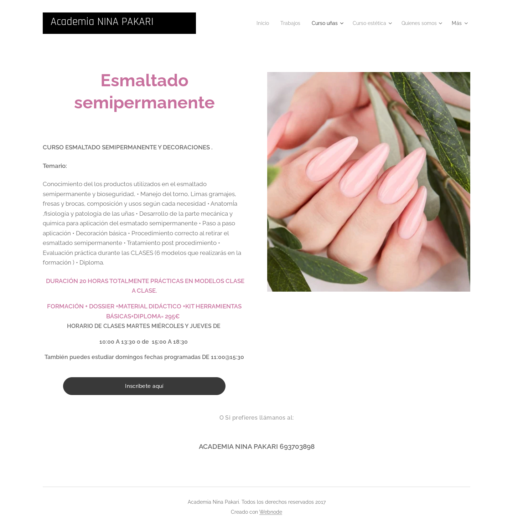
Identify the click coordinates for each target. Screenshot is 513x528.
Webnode (270, 512)
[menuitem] (253, 23)
